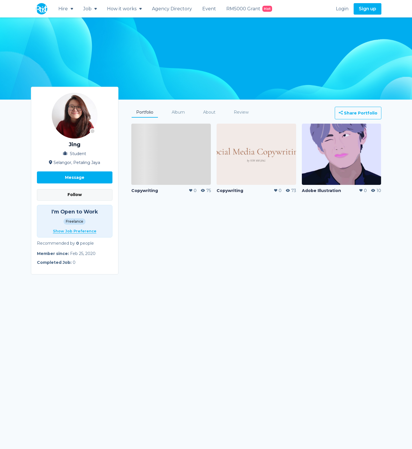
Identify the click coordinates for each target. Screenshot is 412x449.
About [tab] (209, 112)
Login (342, 8)
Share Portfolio (358, 113)
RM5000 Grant (249, 9)
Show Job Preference (74, 231)
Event (209, 8)
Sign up (367, 8)
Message (74, 177)
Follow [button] (75, 194)
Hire (65, 8)
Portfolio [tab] (144, 112)
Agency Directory (172, 8)
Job (90, 8)
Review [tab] (241, 112)
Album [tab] (178, 112)
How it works (124, 8)
